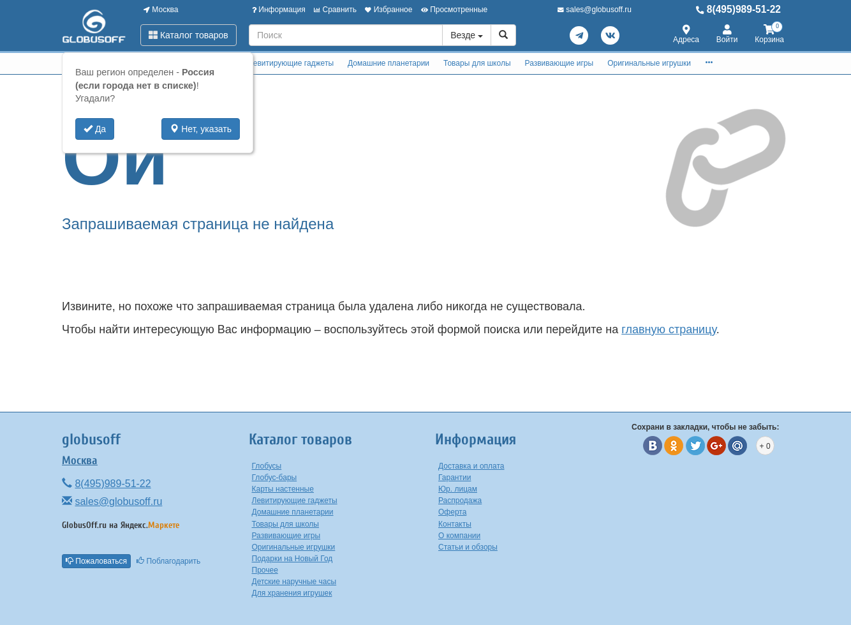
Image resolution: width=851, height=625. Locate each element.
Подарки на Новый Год (292, 558)
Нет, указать (201, 129)
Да (95, 129)
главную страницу (668, 329)
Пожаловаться (96, 561)
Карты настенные (283, 489)
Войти (727, 35)
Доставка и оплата (471, 466)
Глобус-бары (274, 477)
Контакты (454, 524)
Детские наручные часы (294, 581)
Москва (161, 9)
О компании (459, 535)
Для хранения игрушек (292, 593)
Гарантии (454, 477)
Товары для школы (477, 63)
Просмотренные (454, 9)
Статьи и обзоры (468, 547)
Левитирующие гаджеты (291, 63)
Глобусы (267, 466)
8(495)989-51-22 (738, 9)
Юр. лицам (457, 489)
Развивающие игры (559, 63)
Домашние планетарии (388, 63)
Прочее (265, 570)
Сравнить (335, 9)
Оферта (452, 512)
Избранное (388, 9)
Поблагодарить (168, 561)
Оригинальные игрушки (649, 63)
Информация (279, 9)
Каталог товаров (188, 35)
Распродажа (460, 500)
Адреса (686, 35)
